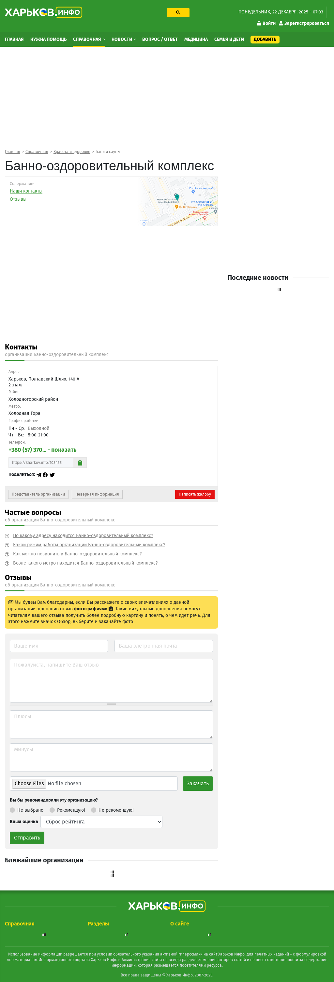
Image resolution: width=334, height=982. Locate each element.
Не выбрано (26, 809)
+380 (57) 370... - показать (42, 450)
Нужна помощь (48, 39)
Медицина (196, 39)
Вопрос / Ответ (160, 39)
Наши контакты (26, 191)
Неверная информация (97, 494)
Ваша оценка (24, 822)
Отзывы (18, 199)
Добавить (265, 39)
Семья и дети (229, 39)
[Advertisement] (167, 97)
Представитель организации (38, 494)
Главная (14, 39)
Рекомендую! (67, 809)
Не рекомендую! (112, 809)
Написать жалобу (195, 494)
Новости (122, 39)
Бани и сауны (108, 152)
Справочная (87, 39)
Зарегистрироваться (304, 23)
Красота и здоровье (71, 152)
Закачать (198, 783)
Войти (266, 23)
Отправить (27, 837)
